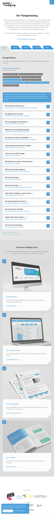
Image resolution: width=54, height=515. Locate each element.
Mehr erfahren (18, 507)
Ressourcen (26, 47)
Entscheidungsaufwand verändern (11, 79)
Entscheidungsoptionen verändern (30, 79)
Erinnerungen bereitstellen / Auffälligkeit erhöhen (37, 82)
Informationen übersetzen (9, 74)
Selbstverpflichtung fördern (10, 85)
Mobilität (15, 47)
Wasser (47, 47)
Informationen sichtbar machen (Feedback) (30, 74)
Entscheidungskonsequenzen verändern (13, 82)
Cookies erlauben (8, 511)
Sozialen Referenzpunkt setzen (10, 77)
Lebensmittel (38, 47)
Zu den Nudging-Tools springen (26, 39)
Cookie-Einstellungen (19, 511)
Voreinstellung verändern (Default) (30, 77)
